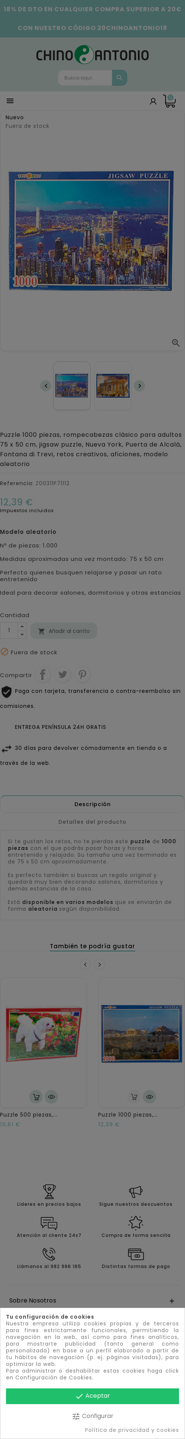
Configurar (92, 1416)
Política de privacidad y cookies (132, 1430)
